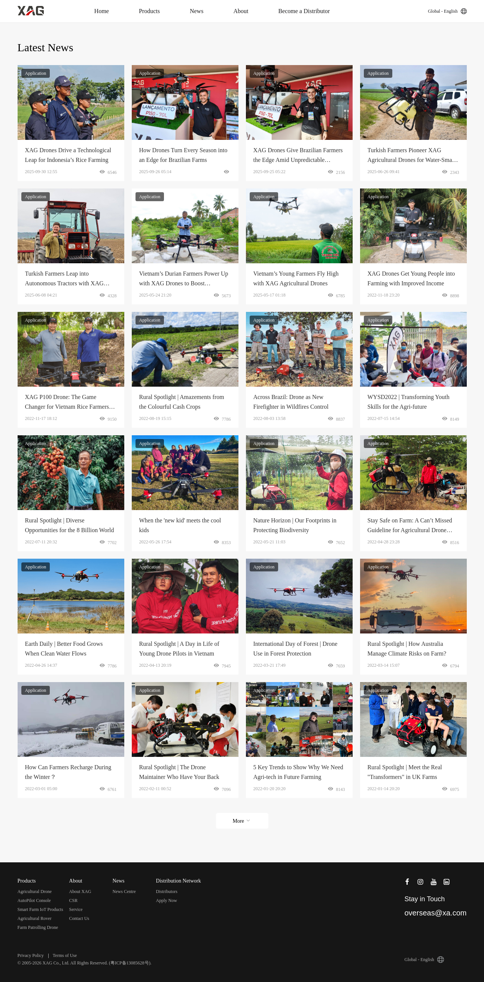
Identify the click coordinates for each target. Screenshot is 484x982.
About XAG (80, 891)
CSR (73, 900)
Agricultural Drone (35, 891)
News (196, 11)
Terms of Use (65, 955)
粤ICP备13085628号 (129, 963)
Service (76, 909)
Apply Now (166, 900)
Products (149, 11)
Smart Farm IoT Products (40, 909)
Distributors (166, 891)
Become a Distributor (304, 11)
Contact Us (79, 918)
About (240, 11)
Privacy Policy (31, 955)
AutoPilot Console (34, 900)
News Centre (124, 891)
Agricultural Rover (35, 918)
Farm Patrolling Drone (38, 927)
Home (101, 11)
